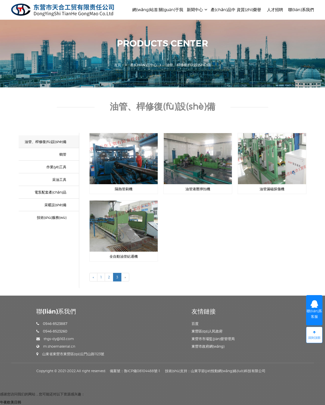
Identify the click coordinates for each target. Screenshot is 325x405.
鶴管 (62, 154)
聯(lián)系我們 (301, 9)
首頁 (117, 65)
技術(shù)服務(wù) (51, 217)
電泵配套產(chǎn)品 (50, 192)
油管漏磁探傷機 (272, 189)
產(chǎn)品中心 (143, 65)
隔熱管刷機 (123, 189)
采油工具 (59, 179)
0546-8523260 (51, 331)
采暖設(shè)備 (55, 205)
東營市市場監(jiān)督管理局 (213, 339)
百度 (195, 323)
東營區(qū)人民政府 (207, 331)
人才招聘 (275, 9)
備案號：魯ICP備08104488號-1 (135, 371)
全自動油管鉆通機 (124, 256)
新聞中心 (197, 9)
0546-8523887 (51, 323)
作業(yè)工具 (56, 167)
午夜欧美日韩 (10, 402)
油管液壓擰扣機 (197, 189)
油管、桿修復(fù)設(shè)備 (45, 141)
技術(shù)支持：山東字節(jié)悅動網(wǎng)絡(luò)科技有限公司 (215, 371)
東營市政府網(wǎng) (208, 346)
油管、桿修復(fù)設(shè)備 (188, 65)
